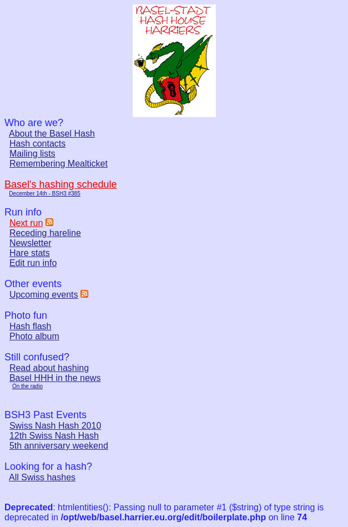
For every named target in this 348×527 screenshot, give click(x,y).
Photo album (34, 336)
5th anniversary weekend (58, 445)
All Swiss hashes (42, 477)
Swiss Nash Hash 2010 (55, 425)
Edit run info (33, 263)
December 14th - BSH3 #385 (44, 193)
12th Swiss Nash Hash (54, 435)
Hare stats (29, 253)
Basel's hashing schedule (60, 184)
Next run (26, 223)
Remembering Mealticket (58, 163)
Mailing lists (32, 153)
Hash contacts (37, 143)
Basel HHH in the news (55, 378)
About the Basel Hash (52, 133)
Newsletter (30, 243)
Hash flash (30, 326)
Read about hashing (49, 368)
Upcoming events (43, 294)
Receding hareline (45, 233)
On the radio (27, 386)
